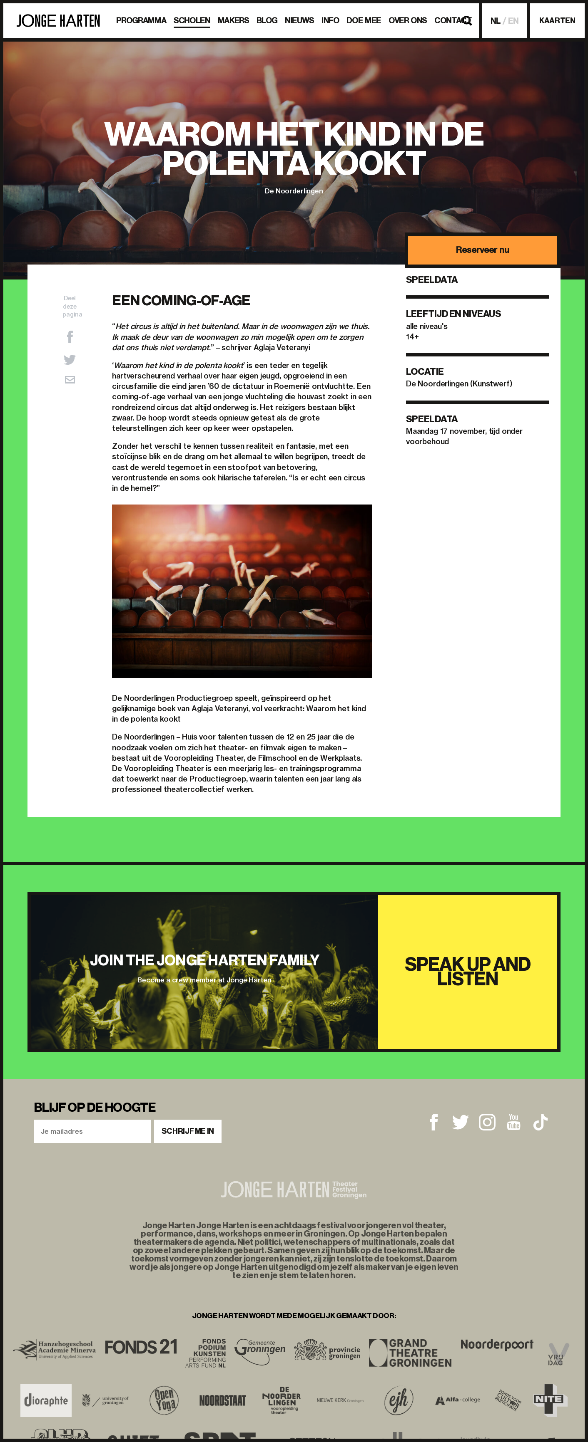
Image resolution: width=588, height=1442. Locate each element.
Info (330, 20)
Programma (141, 20)
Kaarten (557, 20)
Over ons (408, 20)
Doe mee (363, 20)
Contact (452, 20)
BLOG (267, 20)
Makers (233, 20)
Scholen (192, 20)
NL (496, 21)
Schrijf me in (188, 1131)
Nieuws (299, 20)
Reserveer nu (482, 250)
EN (513, 21)
